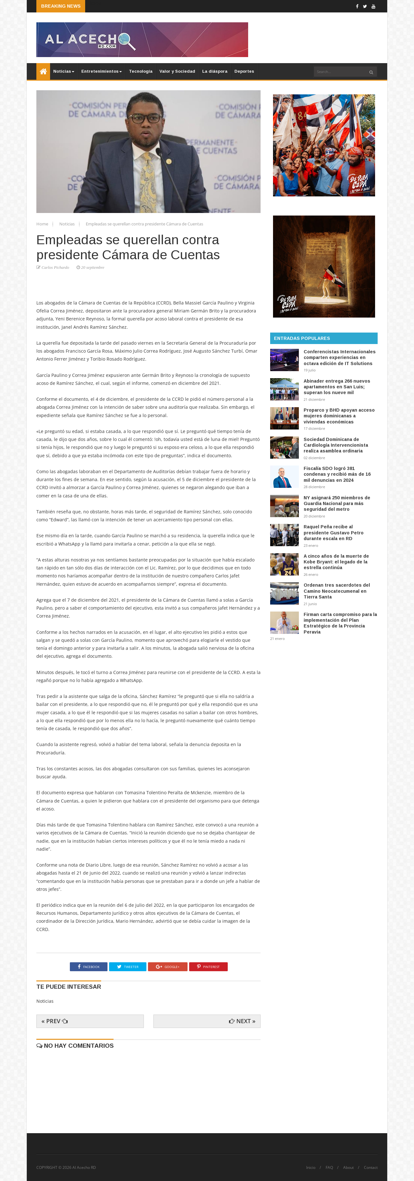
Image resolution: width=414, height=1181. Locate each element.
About (348, 1167)
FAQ (329, 1167)
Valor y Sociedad (177, 71)
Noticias (63, 71)
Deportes (244, 71)
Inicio (310, 1167)
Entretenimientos (101, 71)
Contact (371, 1167)
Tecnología (140, 71)
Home (42, 224)
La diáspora (214, 71)
